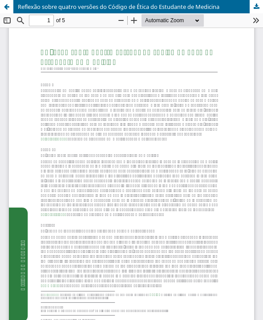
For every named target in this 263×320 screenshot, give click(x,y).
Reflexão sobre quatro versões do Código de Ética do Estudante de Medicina (118, 7)
